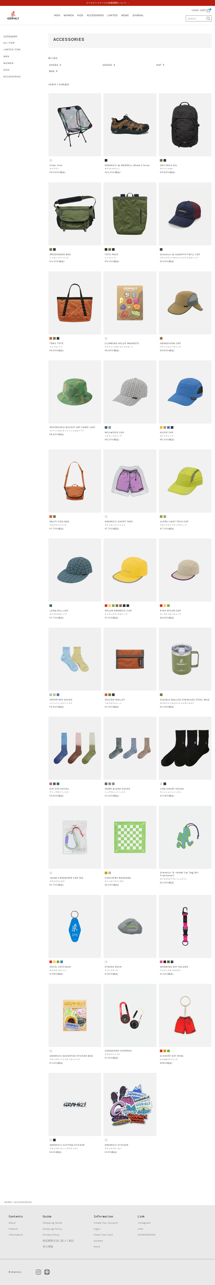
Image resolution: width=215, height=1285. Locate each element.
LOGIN (195, 10)
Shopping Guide (52, 1222)
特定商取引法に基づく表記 (58, 1240)
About (12, 1222)
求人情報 (48, 1246)
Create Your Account (106, 1222)
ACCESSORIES (95, 15)
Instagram (144, 1222)
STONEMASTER (146, 1234)
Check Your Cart (103, 1234)
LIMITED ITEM (11, 49)
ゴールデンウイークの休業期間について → (107, 3)
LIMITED (112, 15)
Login (97, 1228)
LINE (140, 1228)
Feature (13, 1228)
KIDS (80, 15)
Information (16, 1234)
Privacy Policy (51, 1234)
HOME (8, 1202)
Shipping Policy (52, 1228)
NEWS (125, 15)
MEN (57, 15)
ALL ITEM (9, 42)
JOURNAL (138, 15)
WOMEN (69, 15)
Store (97, 1246)
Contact (98, 1240)
